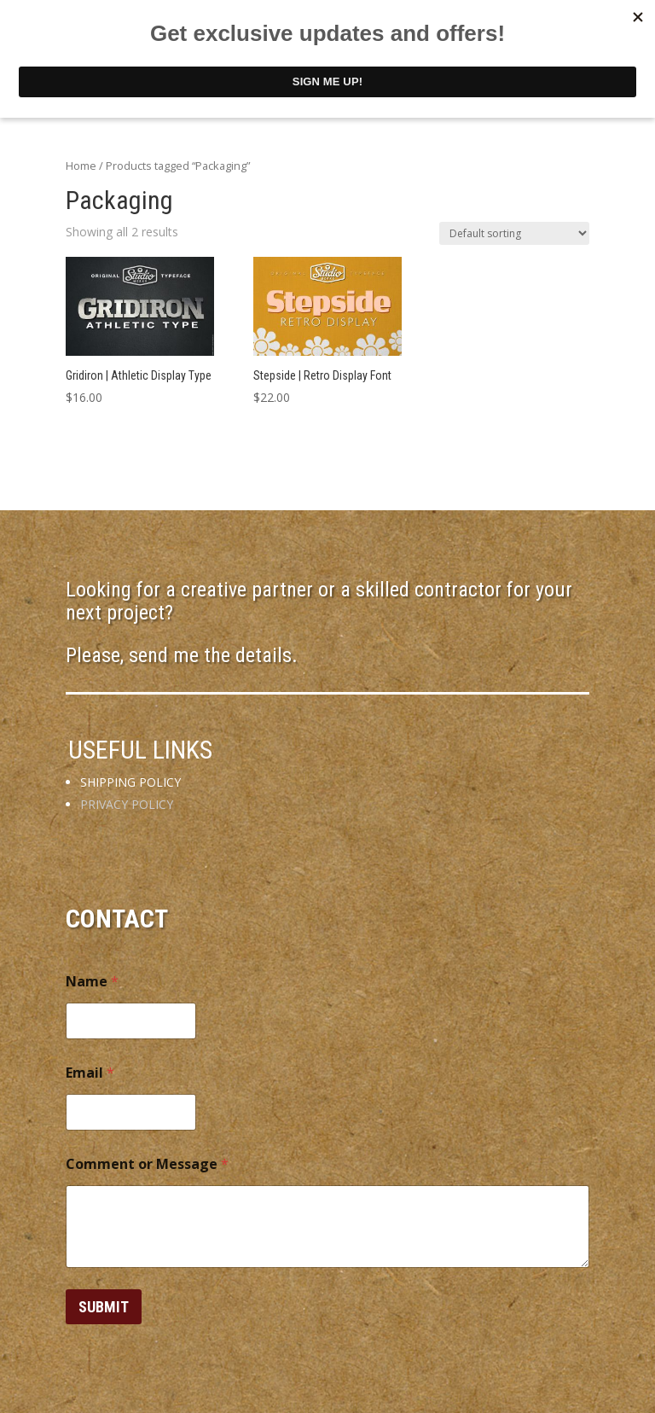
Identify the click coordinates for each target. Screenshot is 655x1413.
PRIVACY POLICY (126, 804)
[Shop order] (514, 233)
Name (92, 982)
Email (90, 1073)
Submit (103, 1307)
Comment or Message (147, 1164)
